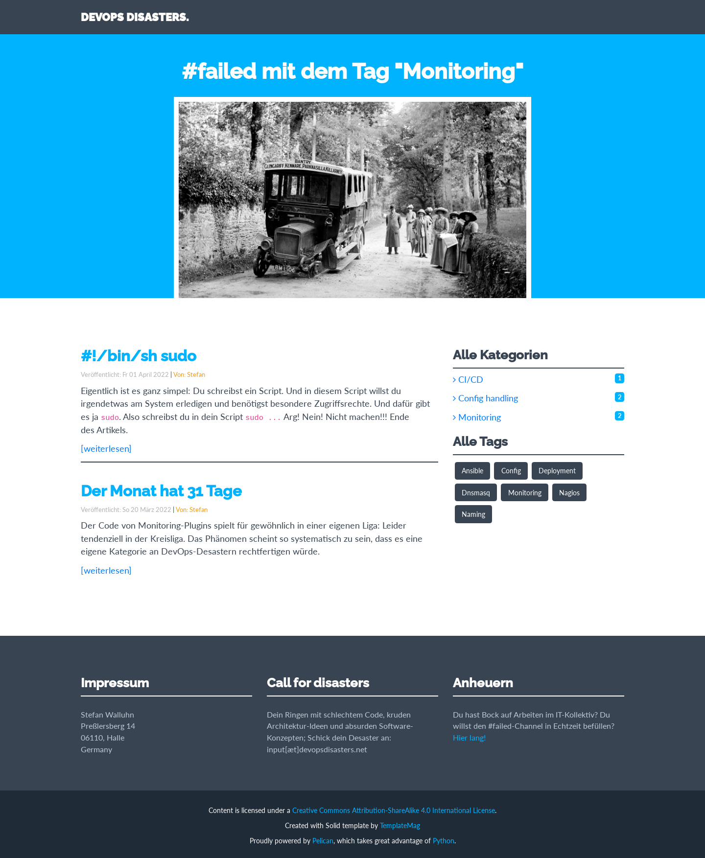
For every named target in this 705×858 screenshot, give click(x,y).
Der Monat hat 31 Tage (161, 491)
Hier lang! (469, 737)
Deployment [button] (557, 470)
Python (443, 840)
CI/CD (468, 379)
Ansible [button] (472, 470)
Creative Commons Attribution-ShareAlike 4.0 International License (393, 810)
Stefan (196, 374)
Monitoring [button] (524, 492)
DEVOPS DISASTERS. (135, 17)
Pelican (322, 840)
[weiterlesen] (106, 448)
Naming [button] (473, 514)
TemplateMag (400, 825)
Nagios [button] (569, 492)
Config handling (485, 398)
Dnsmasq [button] (476, 492)
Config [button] (511, 470)
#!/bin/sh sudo (138, 356)
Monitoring (477, 417)
